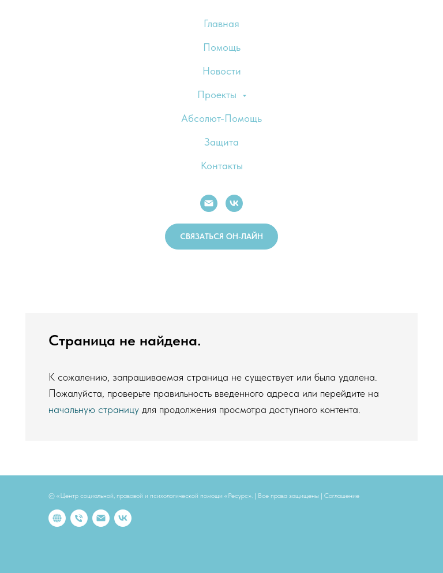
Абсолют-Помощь (221, 118)
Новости (221, 71)
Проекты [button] (218, 94)
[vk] (123, 518)
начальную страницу (93, 409)
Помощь (222, 47)
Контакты (222, 165)
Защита (221, 142)
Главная (221, 23)
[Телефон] (79, 518)
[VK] (234, 203)
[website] (57, 518)
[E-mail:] (208, 203)
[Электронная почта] (101, 518)
